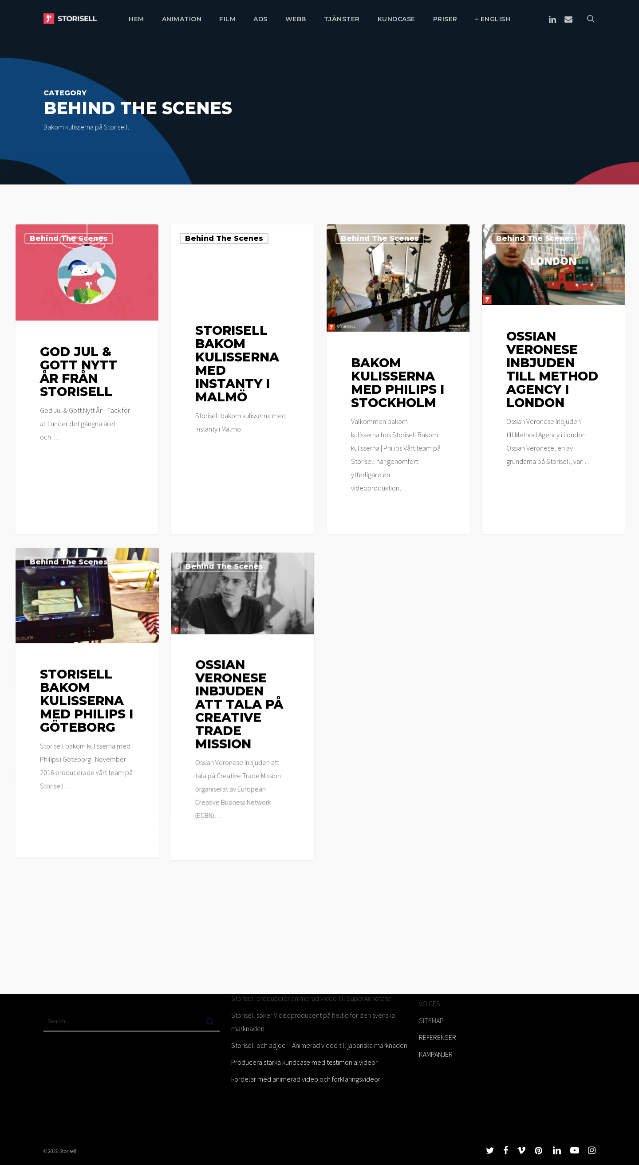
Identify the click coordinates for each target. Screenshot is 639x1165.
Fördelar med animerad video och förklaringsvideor (305, 1079)
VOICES (429, 1003)
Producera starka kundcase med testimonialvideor (304, 1062)
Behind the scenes (69, 238)
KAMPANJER (436, 1054)
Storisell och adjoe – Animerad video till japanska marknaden (319, 1045)
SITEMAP (431, 1020)
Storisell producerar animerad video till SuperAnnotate (311, 998)
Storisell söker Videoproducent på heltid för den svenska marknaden (313, 1022)
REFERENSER (437, 1037)
